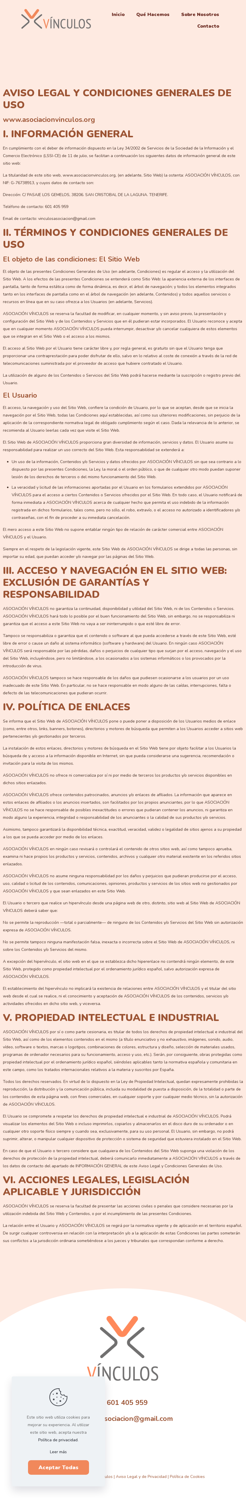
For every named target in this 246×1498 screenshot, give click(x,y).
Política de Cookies (187, 1476)
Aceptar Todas (58, 1467)
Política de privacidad (58, 1440)
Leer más (58, 1452)
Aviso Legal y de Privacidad (141, 1476)
